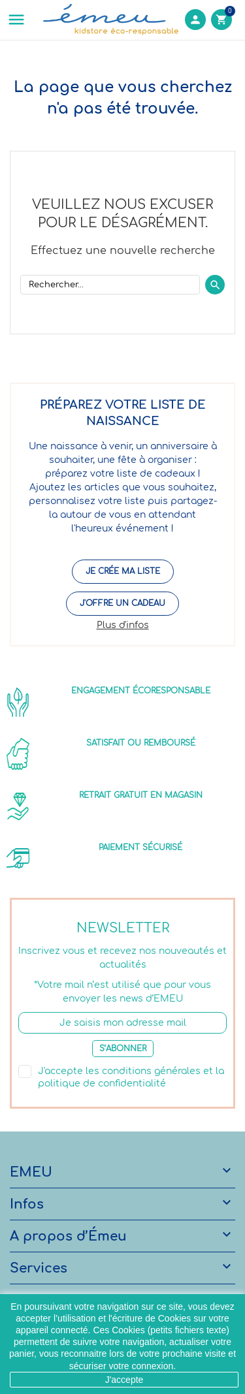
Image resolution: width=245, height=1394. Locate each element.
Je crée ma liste (123, 571)
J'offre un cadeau (122, 603)
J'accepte (124, 1379)
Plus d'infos (123, 625)
